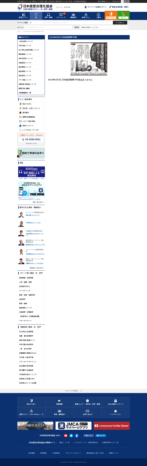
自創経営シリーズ (25, 63)
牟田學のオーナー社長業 (27, 383)
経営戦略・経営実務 (26, 278)
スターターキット (25, 320)
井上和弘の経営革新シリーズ (29, 50)
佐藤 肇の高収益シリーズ (27, 84)
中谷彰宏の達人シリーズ (27, 374)
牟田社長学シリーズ (26, 58)
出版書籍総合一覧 (25, 93)
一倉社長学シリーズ (26, 41)
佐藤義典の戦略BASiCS (27, 353)
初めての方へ (25, 104)
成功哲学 (22, 299)
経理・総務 (23, 303)
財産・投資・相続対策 (27, 295)
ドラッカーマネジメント (27, 361)
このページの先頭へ (73, 391)
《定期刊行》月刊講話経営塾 (29, 316)
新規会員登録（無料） (119, 7)
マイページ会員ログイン (95, 7)
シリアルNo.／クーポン (29, 130)
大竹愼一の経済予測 (26, 357)
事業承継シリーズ (25, 54)
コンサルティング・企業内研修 (85, 442)
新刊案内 (24, 113)
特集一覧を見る (39, 202)
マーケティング (24, 291)
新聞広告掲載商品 (27, 117)
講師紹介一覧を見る (37, 268)
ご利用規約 (56, 453)
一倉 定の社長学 (25, 349)
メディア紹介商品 (27, 121)
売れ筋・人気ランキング (29, 108)
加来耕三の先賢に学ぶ (27, 379)
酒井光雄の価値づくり (27, 340)
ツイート (100, 435)
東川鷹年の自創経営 (26, 370)
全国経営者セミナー (109, 442)
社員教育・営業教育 (26, 312)
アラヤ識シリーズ (25, 80)
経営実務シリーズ (25, 67)
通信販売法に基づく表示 (95, 453)
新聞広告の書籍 (24, 88)
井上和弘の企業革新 (26, 331)
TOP (18, 31)
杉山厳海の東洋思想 (26, 366)
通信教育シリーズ (25, 308)
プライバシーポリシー (73, 453)
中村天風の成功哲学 (26, 344)
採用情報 (43, 453)
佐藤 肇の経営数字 (26, 336)
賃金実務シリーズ (25, 71)
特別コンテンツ (26, 125)
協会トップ (63, 442)
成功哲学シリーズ (25, 75)
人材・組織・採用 (25, 282)
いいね (89, 435)
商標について (114, 453)
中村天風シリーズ (25, 45)
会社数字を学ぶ (24, 286)
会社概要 (31, 453)
